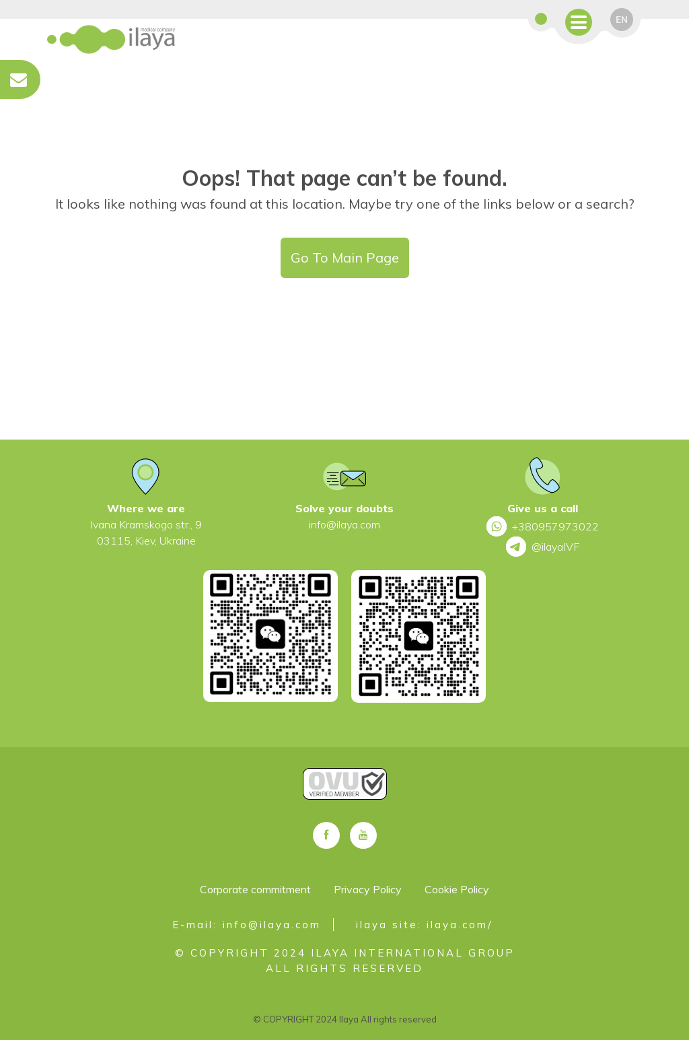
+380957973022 (542, 526)
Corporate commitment (255, 889)
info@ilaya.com (344, 524)
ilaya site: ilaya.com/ (424, 924)
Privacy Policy (368, 889)
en (622, 19)
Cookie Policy (457, 889)
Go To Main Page (345, 257)
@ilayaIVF (542, 546)
